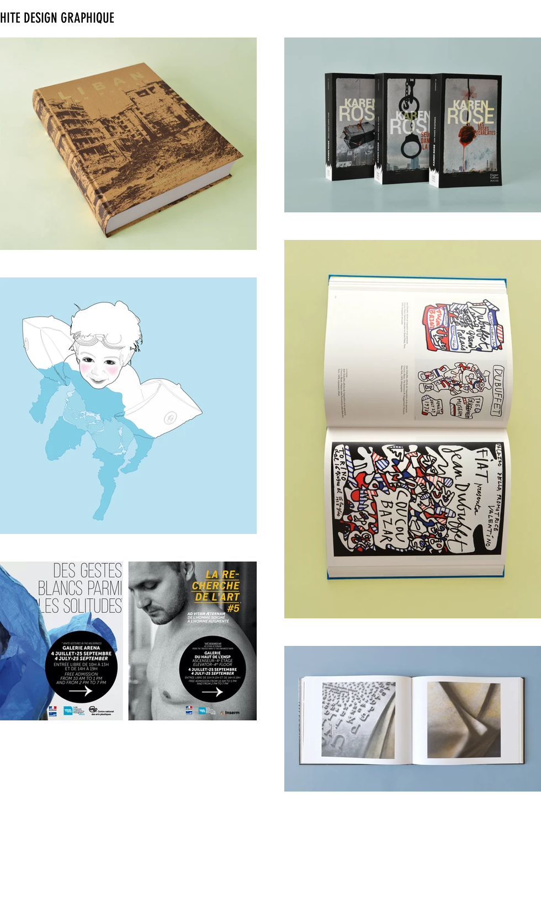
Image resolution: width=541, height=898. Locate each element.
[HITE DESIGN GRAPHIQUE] (65, 18)
